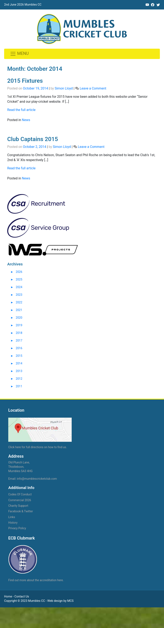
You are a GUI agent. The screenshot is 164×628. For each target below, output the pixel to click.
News (26, 120)
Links (11, 517)
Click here (14, 447)
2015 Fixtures (25, 80)
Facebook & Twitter (20, 511)
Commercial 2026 (19, 500)
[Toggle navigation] (19, 54)
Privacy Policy (17, 528)
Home (8, 596)
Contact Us (21, 596)
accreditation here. (52, 580)
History (13, 522)
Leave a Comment (93, 88)
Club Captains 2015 (32, 139)
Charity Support (18, 505)
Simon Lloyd (64, 88)
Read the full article (21, 110)
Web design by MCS (60, 601)
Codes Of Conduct (20, 494)
